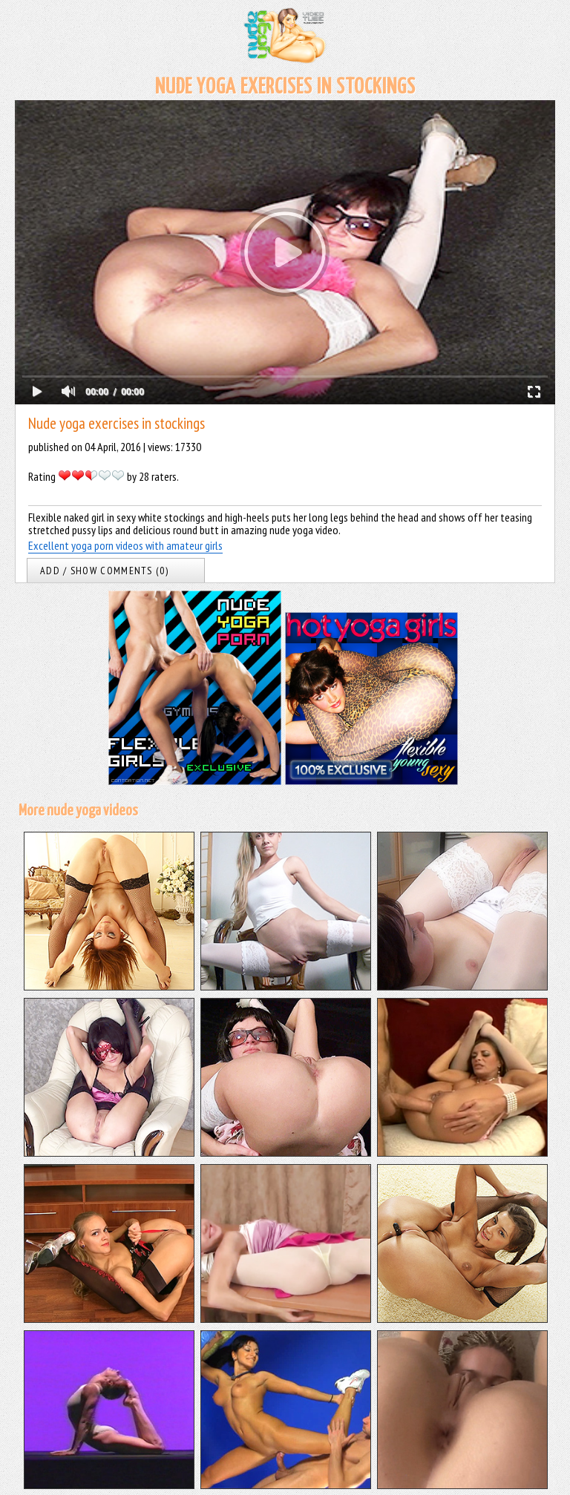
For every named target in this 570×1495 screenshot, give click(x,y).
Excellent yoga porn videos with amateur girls (125, 545)
